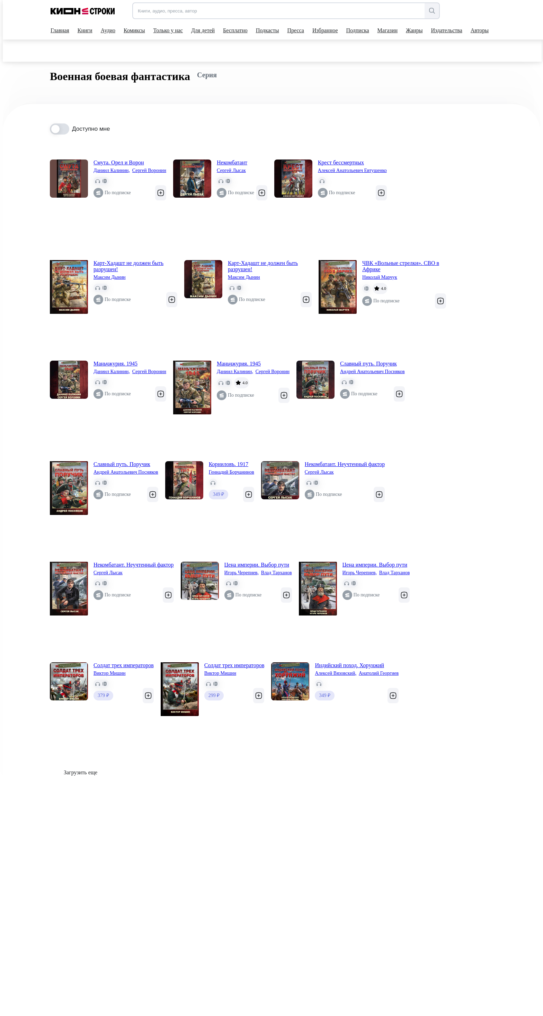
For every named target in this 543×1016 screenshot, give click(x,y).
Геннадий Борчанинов (231, 472)
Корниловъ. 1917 (228, 464)
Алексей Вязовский (335, 673)
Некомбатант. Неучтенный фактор (345, 464)
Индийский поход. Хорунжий (349, 665)
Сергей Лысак (231, 170)
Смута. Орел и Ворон (119, 162)
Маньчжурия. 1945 (115, 364)
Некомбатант (232, 162)
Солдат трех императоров (124, 665)
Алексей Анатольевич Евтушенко (352, 170)
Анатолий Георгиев (379, 673)
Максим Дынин (110, 277)
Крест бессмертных (341, 162)
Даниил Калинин (112, 170)
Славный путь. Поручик (368, 364)
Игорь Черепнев (241, 572)
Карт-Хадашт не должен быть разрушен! (128, 266)
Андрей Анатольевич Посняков (372, 371)
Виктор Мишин (110, 673)
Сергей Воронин (149, 170)
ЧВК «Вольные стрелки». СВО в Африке (400, 266)
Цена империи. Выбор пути (256, 565)
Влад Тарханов (276, 572)
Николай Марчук (379, 277)
